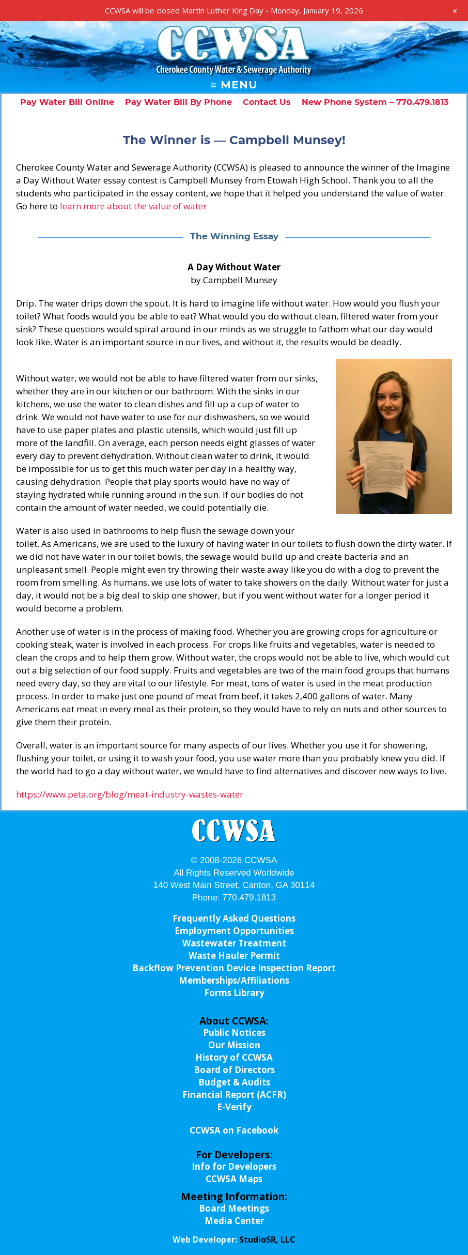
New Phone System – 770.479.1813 (375, 102)
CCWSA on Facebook (234, 1130)
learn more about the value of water (133, 206)
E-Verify (234, 1107)
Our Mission (234, 1045)
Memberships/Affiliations (234, 980)
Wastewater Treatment (234, 943)
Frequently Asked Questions (234, 918)
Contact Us (267, 102)
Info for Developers (234, 1166)
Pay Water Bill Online (67, 102)
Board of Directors (234, 1070)
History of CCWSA (234, 1057)
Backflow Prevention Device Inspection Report (234, 968)
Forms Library (234, 993)
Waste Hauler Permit (234, 955)
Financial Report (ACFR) (234, 1094)
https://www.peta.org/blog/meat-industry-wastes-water (129, 794)
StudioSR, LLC (267, 1239)
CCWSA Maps (234, 1179)
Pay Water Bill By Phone (178, 102)
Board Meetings (234, 1208)
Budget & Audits (234, 1082)
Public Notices (234, 1032)
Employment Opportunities (234, 931)
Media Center (234, 1221)
